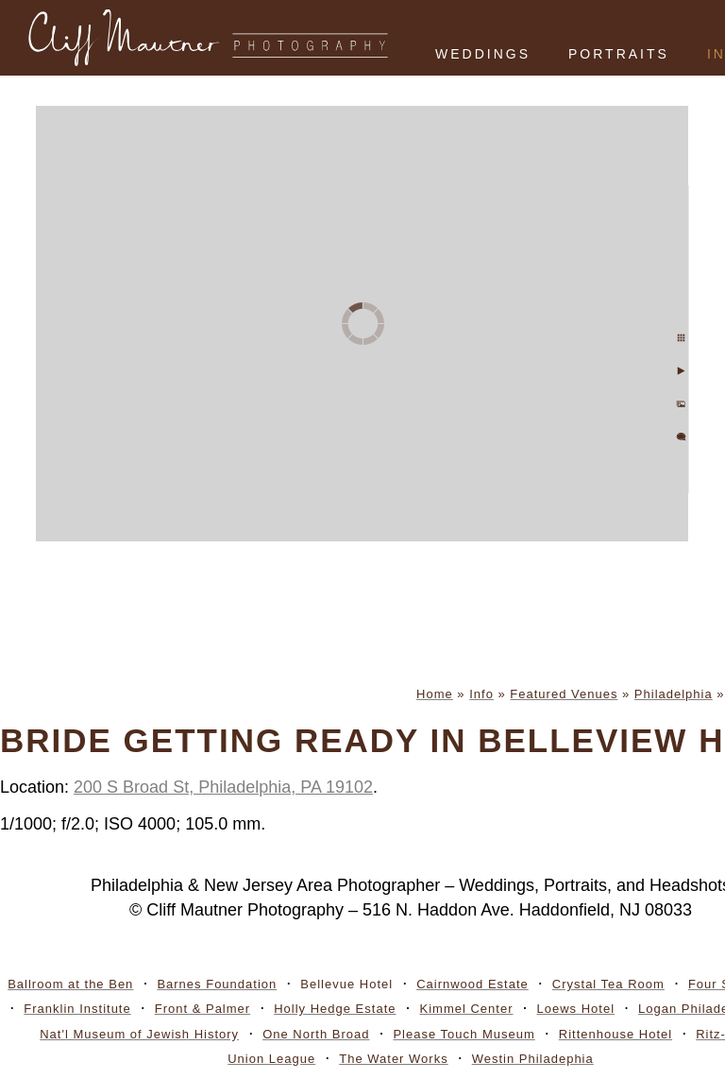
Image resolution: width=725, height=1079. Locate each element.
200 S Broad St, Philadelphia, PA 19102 (223, 787)
